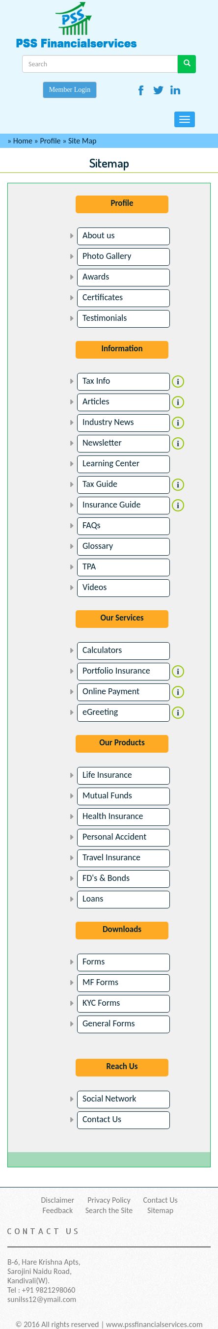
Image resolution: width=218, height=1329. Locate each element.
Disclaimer (57, 1200)
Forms (93, 961)
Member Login (69, 89)
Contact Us (101, 1119)
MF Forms (100, 982)
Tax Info (96, 380)
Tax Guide (99, 484)
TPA (89, 566)
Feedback (58, 1210)
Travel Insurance (111, 857)
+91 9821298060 (49, 1290)
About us (98, 235)
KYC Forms (101, 1002)
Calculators (102, 650)
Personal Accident (114, 836)
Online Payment (110, 691)
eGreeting (100, 712)
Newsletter (102, 442)
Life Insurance (107, 774)
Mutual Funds (107, 795)
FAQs (91, 525)
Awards (95, 276)
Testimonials (104, 317)
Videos (94, 587)
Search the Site (109, 1210)
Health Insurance (112, 816)
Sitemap (160, 1210)
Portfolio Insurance (116, 670)
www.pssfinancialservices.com (154, 1324)
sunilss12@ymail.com (41, 1299)
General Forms (108, 1023)
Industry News (108, 422)
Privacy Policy (109, 1200)
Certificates (102, 297)
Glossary (97, 545)
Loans (92, 898)
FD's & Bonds (106, 878)
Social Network (109, 1098)
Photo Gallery (106, 256)
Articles (95, 401)
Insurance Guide (111, 504)
